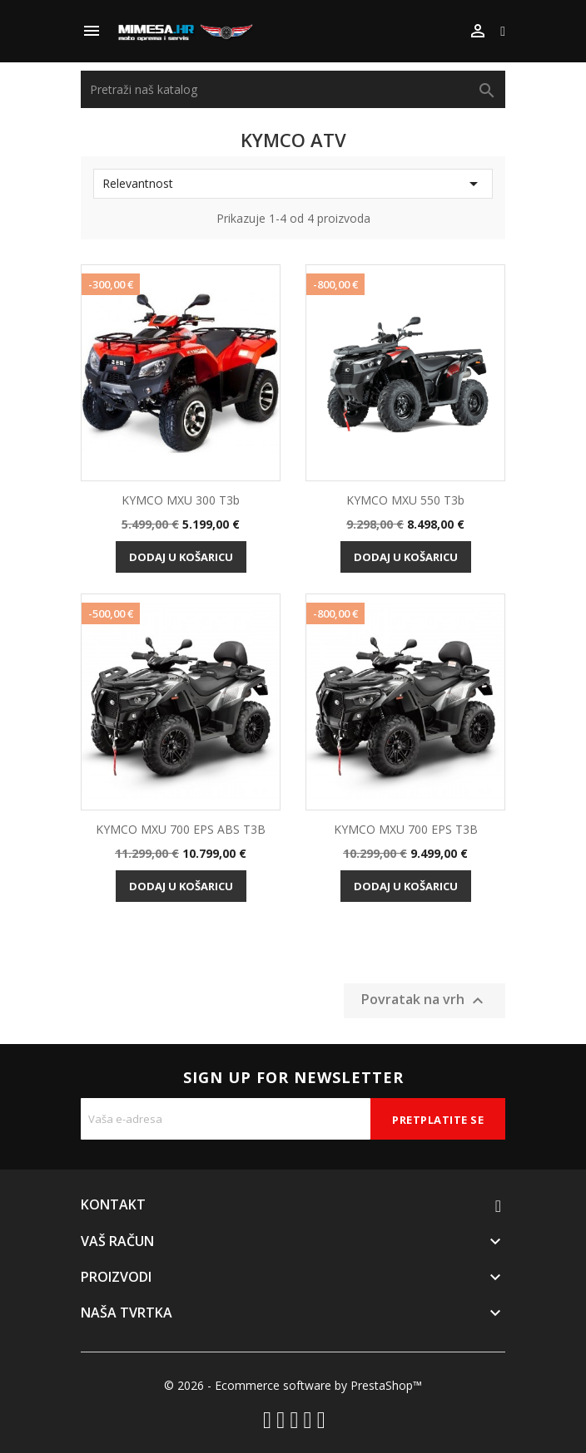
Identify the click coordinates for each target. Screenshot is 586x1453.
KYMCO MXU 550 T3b (405, 500)
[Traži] (293, 89)
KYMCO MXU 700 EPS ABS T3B (181, 829)
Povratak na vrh (424, 1001)
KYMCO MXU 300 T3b (181, 500)
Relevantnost (293, 184)
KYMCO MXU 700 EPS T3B (406, 829)
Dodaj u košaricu (181, 556)
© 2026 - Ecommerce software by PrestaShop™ (293, 1385)
